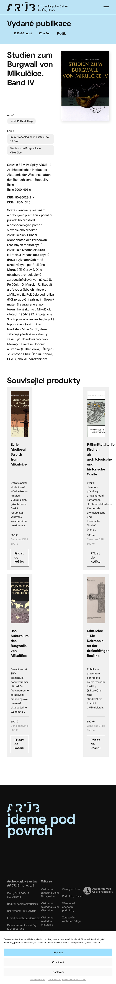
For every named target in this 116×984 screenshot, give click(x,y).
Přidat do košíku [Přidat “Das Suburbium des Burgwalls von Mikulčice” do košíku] (19, 744)
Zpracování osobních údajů (71, 919)
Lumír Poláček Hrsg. (21, 121)
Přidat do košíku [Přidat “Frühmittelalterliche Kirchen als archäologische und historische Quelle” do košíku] (95, 557)
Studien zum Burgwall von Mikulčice (25, 150)
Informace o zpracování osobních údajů (67, 979)
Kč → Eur (44, 33)
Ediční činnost (23, 33)
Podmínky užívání (72, 896)
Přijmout (58, 952)
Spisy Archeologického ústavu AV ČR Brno (29, 139)
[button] (106, 7)
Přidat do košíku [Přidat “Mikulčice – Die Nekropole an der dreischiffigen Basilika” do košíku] (95, 744)
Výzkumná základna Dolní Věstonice (50, 906)
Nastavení (58, 972)
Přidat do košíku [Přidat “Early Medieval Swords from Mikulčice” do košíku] (19, 557)
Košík (61, 33)
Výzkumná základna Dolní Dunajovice (50, 892)
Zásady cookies (37, 979)
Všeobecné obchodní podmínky (68, 906)
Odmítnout (58, 962)
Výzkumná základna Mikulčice (47, 920)
